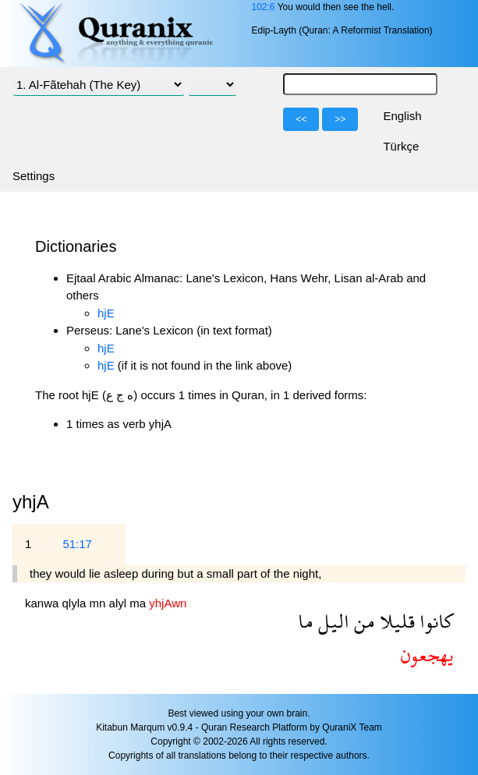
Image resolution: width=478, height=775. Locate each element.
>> (340, 119)
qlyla (76, 603)
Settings (33, 175)
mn (99, 603)
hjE (106, 313)
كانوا (434, 621)
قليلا (395, 621)
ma (139, 603)
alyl (119, 603)
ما (305, 621)
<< (301, 119)
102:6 (262, 7)
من (362, 621)
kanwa (43, 603)
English (402, 115)
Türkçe (401, 146)
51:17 (77, 543)
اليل (331, 621)
